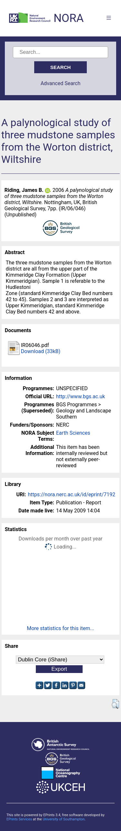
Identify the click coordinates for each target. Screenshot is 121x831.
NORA (69, 18)
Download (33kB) (40, 351)
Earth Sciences (73, 433)
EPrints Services (19, 819)
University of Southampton (64, 819)
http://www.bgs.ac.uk (80, 396)
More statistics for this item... (60, 628)
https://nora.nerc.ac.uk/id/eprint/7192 (71, 494)
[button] (115, 704)
